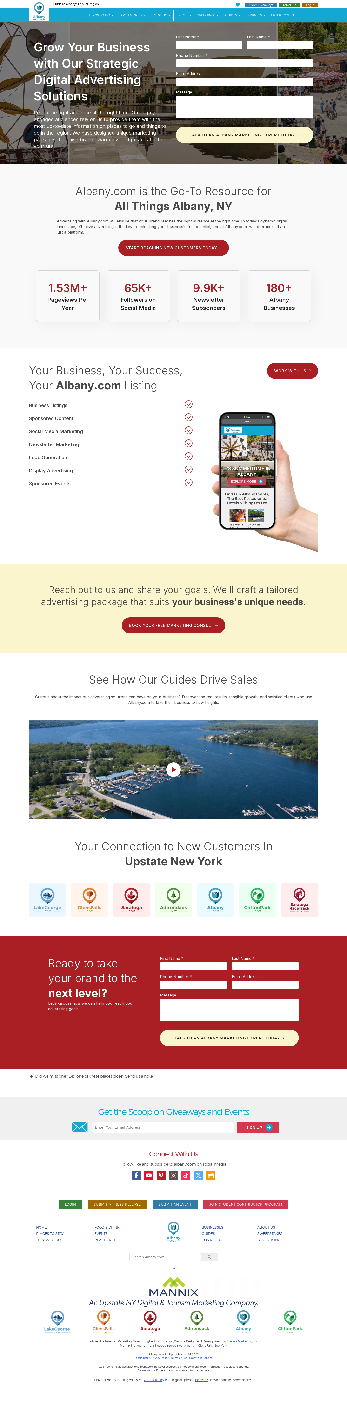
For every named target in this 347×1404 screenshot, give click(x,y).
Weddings (207, 15)
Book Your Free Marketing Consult (173, 625)
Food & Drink (131, 15)
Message (184, 92)
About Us (266, 1227)
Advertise (289, 5)
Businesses (212, 1227)
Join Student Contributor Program (245, 1204)
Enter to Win (282, 15)
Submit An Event (175, 1204)
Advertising (268, 1240)
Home (41, 1227)
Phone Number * (192, 55)
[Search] (209, 1257)
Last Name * (258, 37)
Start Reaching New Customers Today (174, 247)
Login (310, 5)
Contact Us (213, 1240)
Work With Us (292, 370)
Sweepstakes (269, 1234)
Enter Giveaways (261, 5)
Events (183, 15)
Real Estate (105, 1240)
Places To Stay (50, 1234)
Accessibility (154, 1380)
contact (201, 1380)
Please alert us (146, 1370)
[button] (111, 404)
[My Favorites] (238, 4)
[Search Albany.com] (165, 1257)
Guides (231, 15)
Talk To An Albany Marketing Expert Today (245, 134)
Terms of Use (179, 1358)
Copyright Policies (200, 1358)
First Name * (187, 37)
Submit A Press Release (117, 1204)
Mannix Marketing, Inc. (243, 1341)
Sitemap (173, 1268)
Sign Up (259, 1127)
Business (254, 15)
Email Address (189, 73)
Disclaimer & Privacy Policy (152, 1358)
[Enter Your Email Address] (163, 1127)
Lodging (159, 15)
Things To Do (98, 15)
